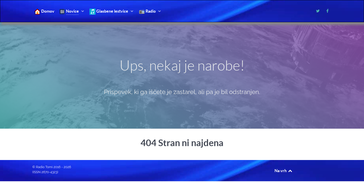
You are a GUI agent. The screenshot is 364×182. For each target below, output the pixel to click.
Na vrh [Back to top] (284, 170)
